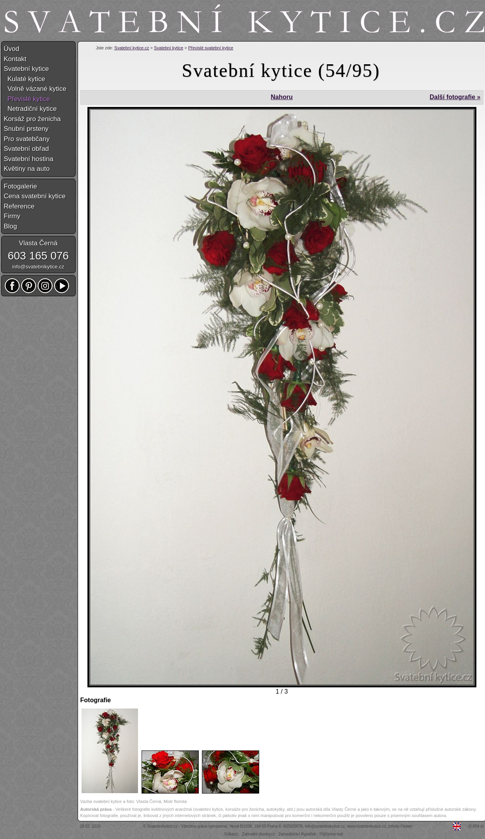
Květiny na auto (27, 168)
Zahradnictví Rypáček (297, 834)
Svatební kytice (168, 47)
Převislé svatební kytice (210, 47)
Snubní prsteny (26, 128)
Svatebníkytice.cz (162, 826)
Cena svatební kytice (35, 196)
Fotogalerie (20, 186)
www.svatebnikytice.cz (366, 826)
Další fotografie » (455, 97)
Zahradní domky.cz (258, 834)
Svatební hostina (29, 159)
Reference (19, 206)
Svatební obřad (26, 148)
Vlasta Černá (38, 243)
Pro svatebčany (27, 139)
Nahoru (281, 97)
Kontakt (15, 59)
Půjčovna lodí (331, 834)
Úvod (12, 49)
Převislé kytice (27, 99)
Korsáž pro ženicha (32, 119)
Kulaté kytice (24, 79)
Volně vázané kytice (35, 88)
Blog (10, 226)
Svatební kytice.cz (131, 47)
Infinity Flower (400, 826)
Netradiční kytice (30, 108)
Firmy (12, 216)
